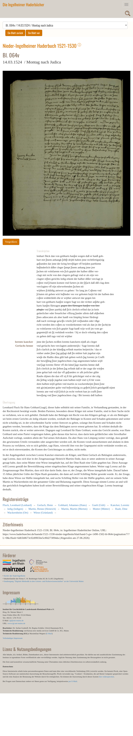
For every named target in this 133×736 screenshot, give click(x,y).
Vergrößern (11, 241)
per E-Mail (72, 681)
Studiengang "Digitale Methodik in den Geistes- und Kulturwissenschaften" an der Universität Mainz (44, 581)
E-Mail (49, 633)
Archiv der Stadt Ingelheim (14, 576)
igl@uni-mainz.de (16, 620)
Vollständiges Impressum (13, 638)
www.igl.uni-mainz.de (16, 623)
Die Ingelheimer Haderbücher (23, 4)
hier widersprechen (106, 677)
